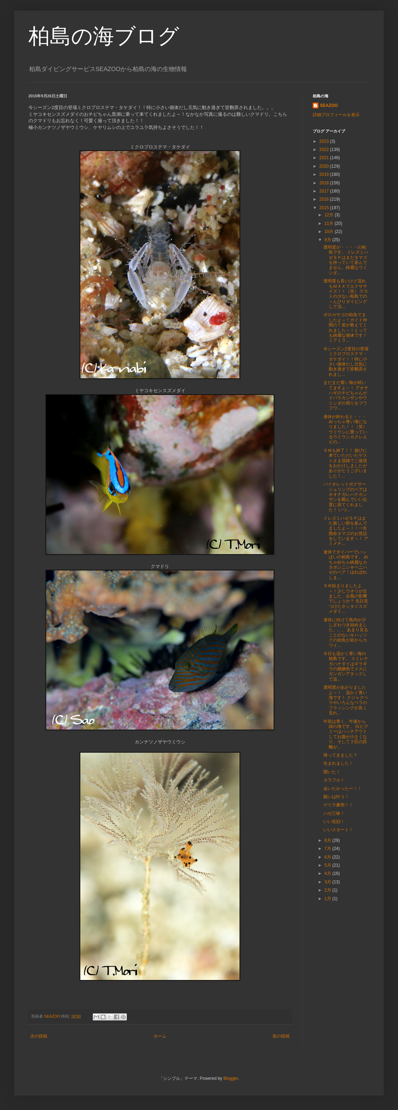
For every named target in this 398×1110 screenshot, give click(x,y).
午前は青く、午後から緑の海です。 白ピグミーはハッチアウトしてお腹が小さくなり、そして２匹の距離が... (345, 734)
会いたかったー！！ (342, 788)
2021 (324, 157)
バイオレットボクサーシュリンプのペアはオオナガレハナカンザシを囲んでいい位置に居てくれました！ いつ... (345, 497)
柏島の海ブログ (103, 36)
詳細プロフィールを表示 (336, 114)
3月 (328, 881)
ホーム (160, 1036)
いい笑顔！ (334, 821)
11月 (329, 223)
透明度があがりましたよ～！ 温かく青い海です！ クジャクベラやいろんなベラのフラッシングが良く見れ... (345, 700)
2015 (324, 207)
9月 (328, 239)
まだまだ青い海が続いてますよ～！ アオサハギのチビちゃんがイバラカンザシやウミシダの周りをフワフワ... (345, 395)
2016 (324, 199)
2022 (324, 149)
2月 (328, 890)
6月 (328, 857)
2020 (324, 166)
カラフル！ (334, 780)
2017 (324, 191)
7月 (328, 848)
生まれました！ (338, 763)
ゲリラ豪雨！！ (338, 804)
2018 (324, 182)
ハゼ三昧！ (334, 813)
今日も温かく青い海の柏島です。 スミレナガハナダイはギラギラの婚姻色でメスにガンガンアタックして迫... (345, 666)
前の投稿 (281, 1036)
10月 (329, 231)
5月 (328, 865)
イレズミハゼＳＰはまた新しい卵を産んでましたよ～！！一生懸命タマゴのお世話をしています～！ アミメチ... (345, 531)
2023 (324, 141)
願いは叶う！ (336, 796)
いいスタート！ (338, 829)
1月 (328, 898)
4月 (328, 873)
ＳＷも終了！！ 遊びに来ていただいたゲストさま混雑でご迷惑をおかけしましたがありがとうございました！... (345, 463)
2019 (324, 174)
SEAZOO (329, 105)
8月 (328, 840)
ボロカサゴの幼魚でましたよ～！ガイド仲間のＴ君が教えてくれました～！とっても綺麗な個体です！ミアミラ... (345, 327)
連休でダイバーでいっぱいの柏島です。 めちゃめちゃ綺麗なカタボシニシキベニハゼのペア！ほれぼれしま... (345, 564)
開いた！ (331, 771)
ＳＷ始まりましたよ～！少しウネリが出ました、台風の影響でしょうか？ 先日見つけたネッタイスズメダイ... (345, 598)
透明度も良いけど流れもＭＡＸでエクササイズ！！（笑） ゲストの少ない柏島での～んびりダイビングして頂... (345, 293)
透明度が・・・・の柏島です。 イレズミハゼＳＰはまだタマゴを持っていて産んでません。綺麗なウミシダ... (345, 260)
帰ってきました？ (340, 755)
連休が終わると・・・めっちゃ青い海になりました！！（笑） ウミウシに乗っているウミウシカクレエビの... (345, 429)
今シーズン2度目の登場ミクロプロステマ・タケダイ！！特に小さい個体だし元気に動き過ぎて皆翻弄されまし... (346, 361)
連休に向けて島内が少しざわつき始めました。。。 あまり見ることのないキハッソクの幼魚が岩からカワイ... (345, 632)
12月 (329, 214)
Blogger (231, 1078)
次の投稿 (38, 1036)
